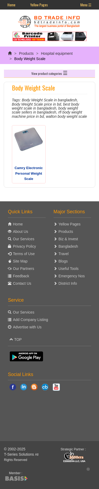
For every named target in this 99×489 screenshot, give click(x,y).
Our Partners (23, 268)
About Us (20, 231)
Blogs (63, 261)
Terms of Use (24, 254)
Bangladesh (68, 246)
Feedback (21, 276)
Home (11, 4)
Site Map (20, 261)
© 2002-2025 (14, 449)
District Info (68, 283)
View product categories (49, 72)
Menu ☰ (86, 4)
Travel (64, 254)
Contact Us (22, 283)
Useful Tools (69, 268)
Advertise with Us (27, 327)
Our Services (23, 239)
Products (26, 53)
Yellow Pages (39, 4)
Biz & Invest (68, 239)
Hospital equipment (57, 53)
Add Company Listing (30, 320)
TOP (16, 339)
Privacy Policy (24, 246)
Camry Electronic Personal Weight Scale (29, 173)
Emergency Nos (72, 276)
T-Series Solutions (19, 454)
